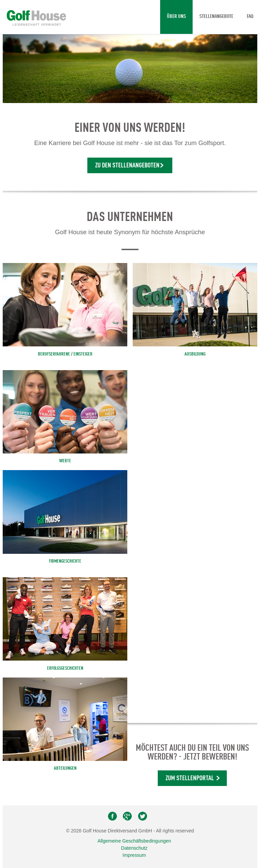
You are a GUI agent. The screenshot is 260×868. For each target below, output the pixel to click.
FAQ (250, 16)
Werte (65, 461)
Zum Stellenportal (190, 778)
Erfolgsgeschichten (65, 668)
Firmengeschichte (65, 561)
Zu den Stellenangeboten (127, 165)
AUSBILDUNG (195, 354)
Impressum (134, 855)
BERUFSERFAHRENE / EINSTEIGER (65, 354)
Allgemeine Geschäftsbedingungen (134, 841)
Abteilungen (65, 768)
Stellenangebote (216, 16)
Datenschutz (134, 848)
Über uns (176, 16)
